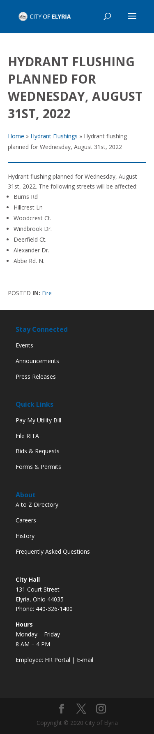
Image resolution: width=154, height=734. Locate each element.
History (25, 536)
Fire (47, 293)
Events (24, 345)
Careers (26, 520)
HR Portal (57, 660)
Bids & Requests (38, 451)
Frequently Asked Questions (53, 551)
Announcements (37, 361)
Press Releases (36, 376)
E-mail (85, 660)
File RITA (27, 436)
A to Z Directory (37, 504)
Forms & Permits (38, 467)
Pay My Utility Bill (38, 420)
